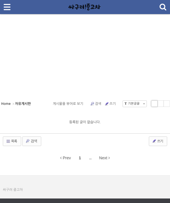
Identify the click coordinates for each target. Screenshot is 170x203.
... (90, 158)
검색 (95, 104)
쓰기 (110, 104)
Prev (65, 158)
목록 (11, 141)
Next (104, 158)
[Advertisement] (85, 59)
